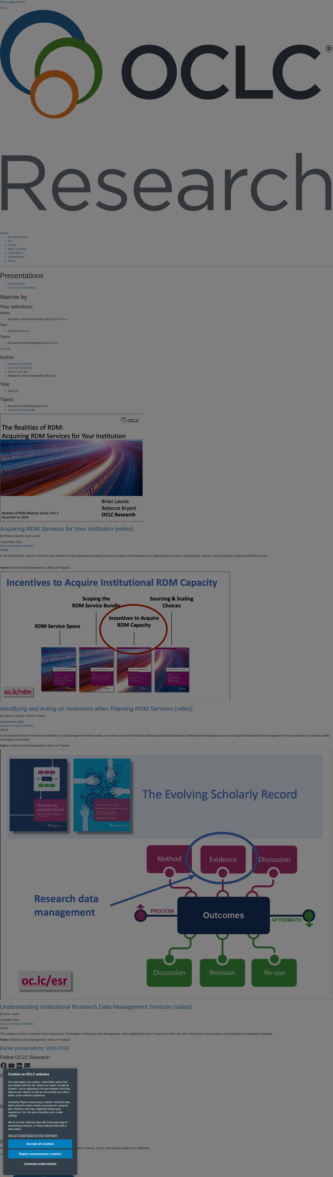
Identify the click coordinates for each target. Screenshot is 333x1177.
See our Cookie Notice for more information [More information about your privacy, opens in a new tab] (32, 1135)
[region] (40, 1121)
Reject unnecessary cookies (40, 1154)
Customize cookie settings (40, 1163)
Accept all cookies (40, 1144)
